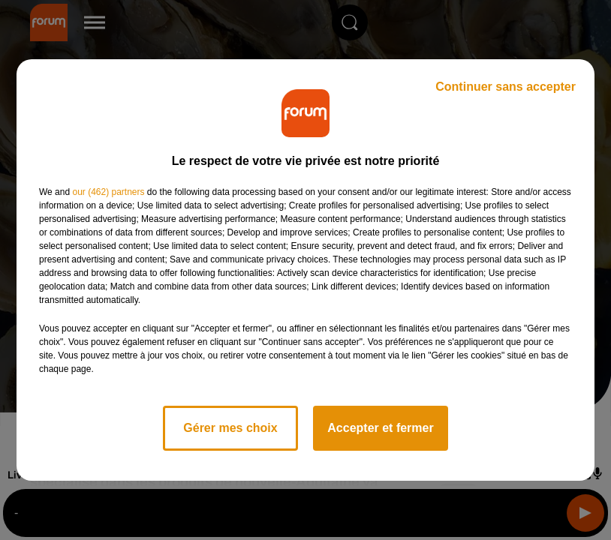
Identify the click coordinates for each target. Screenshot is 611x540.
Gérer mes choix (230, 428)
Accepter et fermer (380, 428)
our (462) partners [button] (108, 192)
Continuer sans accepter (505, 86)
